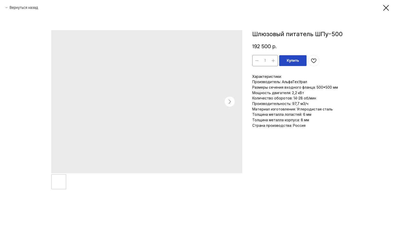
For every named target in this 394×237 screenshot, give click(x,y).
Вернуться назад (24, 7)
